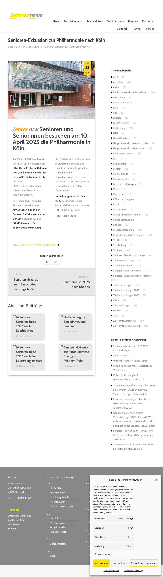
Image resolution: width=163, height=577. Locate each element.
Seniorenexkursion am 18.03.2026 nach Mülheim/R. (130, 360)
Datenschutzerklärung (133, 570)
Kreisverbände (120, 185)
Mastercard (119, 206)
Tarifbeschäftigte (122, 297)
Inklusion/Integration (123, 165)
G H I (115, 145)
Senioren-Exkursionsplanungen (129, 267)
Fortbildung (119, 139)
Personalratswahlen (123, 231)
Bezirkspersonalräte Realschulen (130, 104)
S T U (116, 251)
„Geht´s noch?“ (121, 367)
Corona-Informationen (62, 518)
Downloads (58, 534)
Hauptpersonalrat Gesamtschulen (131, 155)
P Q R (116, 216)
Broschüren (119, 109)
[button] (156, 480)
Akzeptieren (101, 563)
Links (52, 567)
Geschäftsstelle (121, 150)
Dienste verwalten (102, 554)
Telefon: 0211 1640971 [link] (19, 509)
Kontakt (117, 180)
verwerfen (119, 563)
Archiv (116, 99)
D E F (115, 119)
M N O (116, 201)
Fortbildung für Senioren (129, 460)
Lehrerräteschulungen (124, 195)
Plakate (117, 236)
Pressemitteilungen (123, 241)
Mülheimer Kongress (123, 211)
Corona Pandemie (122, 114)
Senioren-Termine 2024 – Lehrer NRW (133, 442)
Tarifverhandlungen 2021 (126, 302)
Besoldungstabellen (60, 508)
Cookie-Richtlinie (111, 570)
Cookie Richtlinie (16, 531)
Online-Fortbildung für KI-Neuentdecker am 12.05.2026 (128, 389)
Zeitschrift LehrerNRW (124, 332)
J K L (115, 170)
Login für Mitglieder (141, 8)
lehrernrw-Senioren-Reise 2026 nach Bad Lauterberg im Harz (29, 365)
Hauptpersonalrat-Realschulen (129, 160)
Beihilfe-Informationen (57, 502)
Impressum (14, 536)
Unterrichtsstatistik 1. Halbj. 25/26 (130, 372)
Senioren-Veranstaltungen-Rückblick (132, 287)
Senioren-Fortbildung (124, 272)
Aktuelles (118, 94)
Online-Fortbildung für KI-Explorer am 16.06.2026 (132, 379)
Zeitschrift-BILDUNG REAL (126, 337)
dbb (115, 124)
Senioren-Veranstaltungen (39, 256)
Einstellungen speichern (143, 563)
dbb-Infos (55, 530)
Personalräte (120, 221)
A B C (115, 89)
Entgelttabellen (58, 539)
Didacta (117, 129)
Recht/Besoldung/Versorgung (128, 246)
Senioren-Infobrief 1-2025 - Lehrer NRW (134, 397)
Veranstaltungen (121, 317)
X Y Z (115, 327)
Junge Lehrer (119, 175)
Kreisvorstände (121, 190)
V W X (116, 312)
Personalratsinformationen (127, 226)
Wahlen (117, 322)
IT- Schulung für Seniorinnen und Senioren (75, 333)
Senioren (118, 262)
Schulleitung (119, 257)
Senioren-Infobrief (123, 277)
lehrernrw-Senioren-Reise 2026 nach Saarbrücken (26, 335)
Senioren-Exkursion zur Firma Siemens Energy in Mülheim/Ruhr (76, 365)
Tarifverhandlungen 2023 (126, 307)
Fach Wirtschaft (121, 134)
